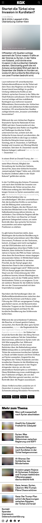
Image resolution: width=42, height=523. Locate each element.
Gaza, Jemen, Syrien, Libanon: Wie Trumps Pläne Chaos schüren (26, 488)
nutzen (17, 327)
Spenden (6, 511)
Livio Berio (7, 16)
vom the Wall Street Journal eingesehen (20, 159)
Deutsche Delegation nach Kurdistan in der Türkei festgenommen (26, 450)
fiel (15, 152)
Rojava (15, 397)
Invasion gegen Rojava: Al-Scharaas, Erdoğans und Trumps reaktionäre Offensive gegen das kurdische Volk (27, 474)
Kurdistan (6, 397)
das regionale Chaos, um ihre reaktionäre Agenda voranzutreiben (20, 330)
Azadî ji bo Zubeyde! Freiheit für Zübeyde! (25, 424)
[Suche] (39, 2)
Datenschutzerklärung (13, 516)
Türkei (31, 397)
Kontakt (6, 509)
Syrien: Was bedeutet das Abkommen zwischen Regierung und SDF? (26, 438)
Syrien (23, 397)
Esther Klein (22, 21)
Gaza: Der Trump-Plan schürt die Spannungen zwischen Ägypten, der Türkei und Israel (27, 500)
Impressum (7, 514)
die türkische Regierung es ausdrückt (21, 194)
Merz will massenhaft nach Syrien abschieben (27, 413)
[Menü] (3, 2)
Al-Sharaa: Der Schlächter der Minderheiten (22, 461)
